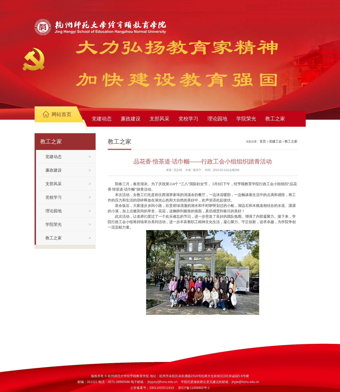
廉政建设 (131, 118)
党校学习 (188, 118)
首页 (263, 141)
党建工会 (275, 141)
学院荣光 (246, 118)
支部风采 (159, 118)
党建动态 (102, 118)
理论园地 (217, 118)
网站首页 (61, 114)
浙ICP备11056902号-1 (194, 388)
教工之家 (275, 118)
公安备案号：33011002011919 (152, 388)
